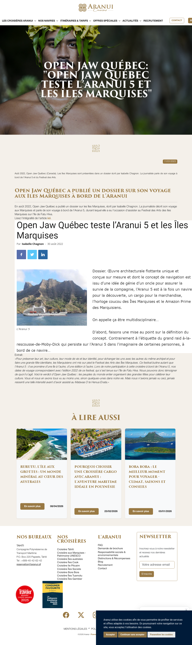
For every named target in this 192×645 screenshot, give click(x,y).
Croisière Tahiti (65, 549)
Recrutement (105, 565)
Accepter (110, 634)
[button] (17, 21)
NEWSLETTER (155, 536)
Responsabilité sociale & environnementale (112, 553)
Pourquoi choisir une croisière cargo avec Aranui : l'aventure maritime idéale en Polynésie (95, 476)
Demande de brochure (110, 549)
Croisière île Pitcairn (68, 566)
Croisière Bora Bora (68, 572)
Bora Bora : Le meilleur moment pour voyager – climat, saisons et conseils (147, 476)
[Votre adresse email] (157, 565)
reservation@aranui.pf (29, 564)
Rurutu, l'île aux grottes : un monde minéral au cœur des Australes (41, 474)
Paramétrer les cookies (161, 634)
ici (49, 218)
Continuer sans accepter (132, 634)
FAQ (100, 545)
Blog (100, 562)
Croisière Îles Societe (69, 569)
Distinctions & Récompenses (114, 559)
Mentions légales (75, 629)
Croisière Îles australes (70, 559)
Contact (177, 21)
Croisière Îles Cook (67, 562)
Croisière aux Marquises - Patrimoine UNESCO (71, 554)
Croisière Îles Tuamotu (69, 576)
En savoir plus (32, 506)
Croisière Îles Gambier (69, 579)
